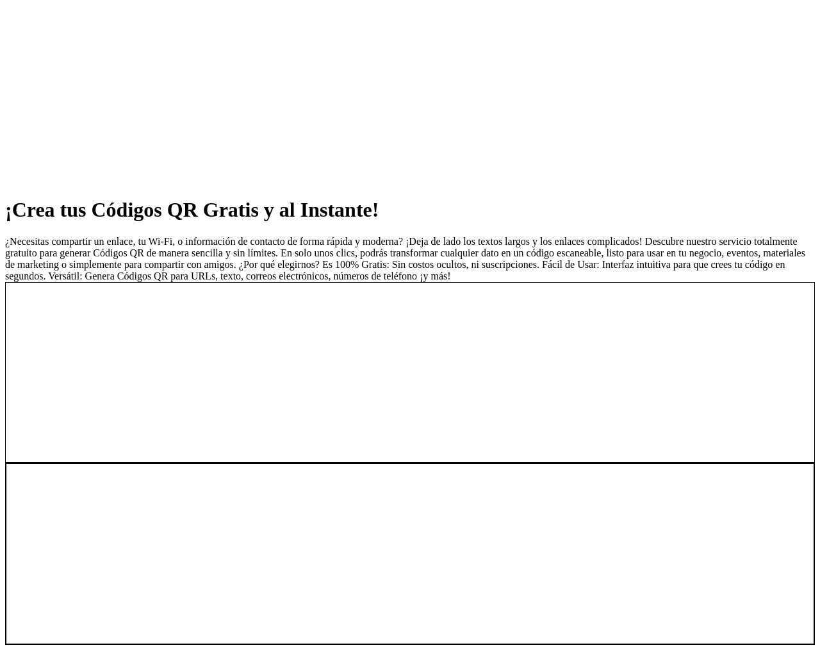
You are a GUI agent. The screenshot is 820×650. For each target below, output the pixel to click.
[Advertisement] (389, 95)
